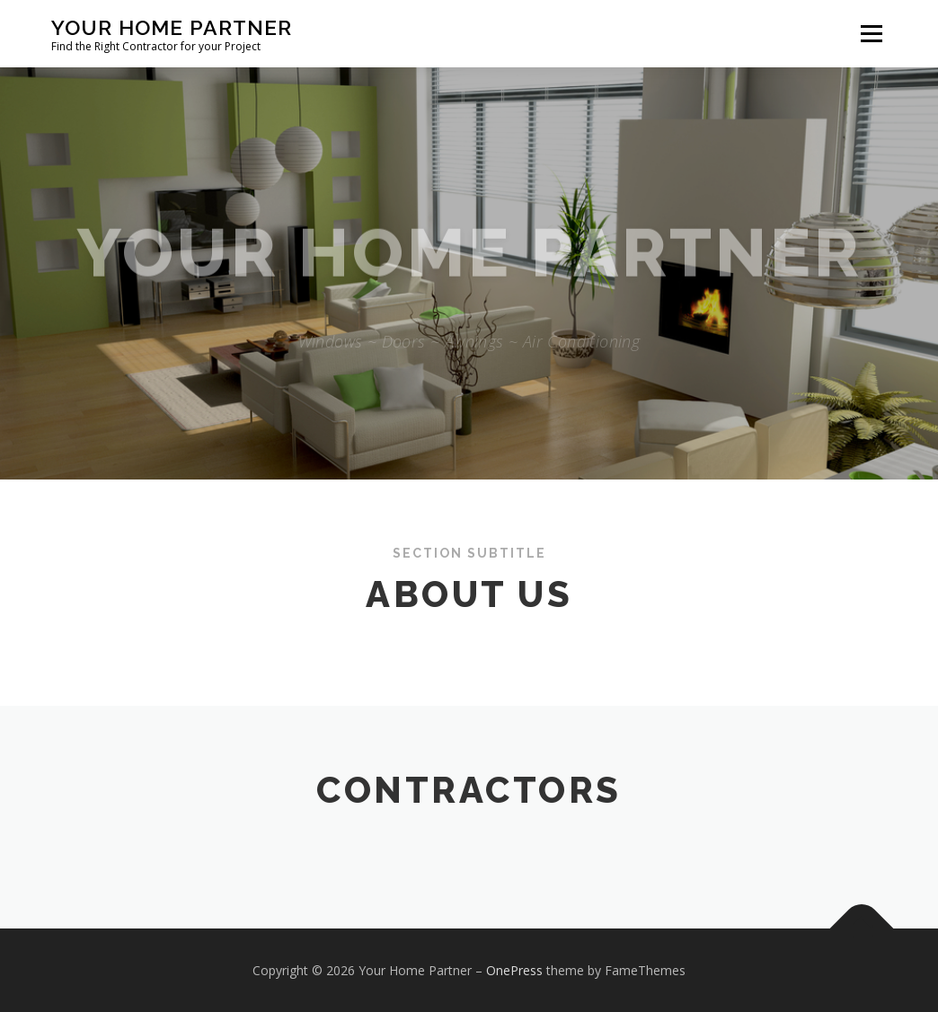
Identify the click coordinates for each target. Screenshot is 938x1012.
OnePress (514, 970)
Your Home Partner (171, 27)
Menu (871, 33)
